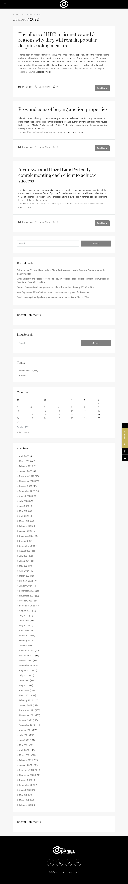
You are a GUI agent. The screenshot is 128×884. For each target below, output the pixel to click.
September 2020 (27, 785)
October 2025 (25, 486)
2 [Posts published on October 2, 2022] (98, 403)
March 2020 (25, 800)
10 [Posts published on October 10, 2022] (18, 411)
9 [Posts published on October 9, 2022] (98, 407)
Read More (102, 88)
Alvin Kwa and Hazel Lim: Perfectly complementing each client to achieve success (57, 175)
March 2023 (25, 635)
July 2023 (24, 615)
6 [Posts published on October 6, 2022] (58, 407)
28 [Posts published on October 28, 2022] (72, 418)
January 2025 (25, 531)
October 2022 (25, 660)
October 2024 (25, 541)
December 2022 (26, 650)
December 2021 (26, 710)
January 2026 (25, 471)
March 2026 (25, 461)
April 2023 (24, 630)
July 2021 (24, 735)
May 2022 (24, 685)
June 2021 (24, 740)
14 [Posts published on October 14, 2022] (72, 411)
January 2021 (25, 765)
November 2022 (27, 655)
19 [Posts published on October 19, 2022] (45, 414)
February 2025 (26, 526)
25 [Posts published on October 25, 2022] (32, 418)
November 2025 (27, 481)
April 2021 (24, 750)
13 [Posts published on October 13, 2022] (58, 411)
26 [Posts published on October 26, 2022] (45, 418)
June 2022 (24, 680)
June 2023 (24, 620)
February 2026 (26, 466)
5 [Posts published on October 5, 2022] (44, 407)
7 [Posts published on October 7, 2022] (71, 407)
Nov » (26, 432)
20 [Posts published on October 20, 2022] (58, 414)
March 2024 (25, 576)
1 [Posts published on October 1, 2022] (84, 403)
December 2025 (26, 476)
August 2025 (25, 496)
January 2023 (25, 645)
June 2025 (24, 506)
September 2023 (27, 605)
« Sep (19, 432)
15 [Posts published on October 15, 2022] (85, 411)
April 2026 (24, 456)
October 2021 (25, 720)
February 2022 (26, 700)
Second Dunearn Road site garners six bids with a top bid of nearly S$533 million (55, 287)
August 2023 (25, 610)
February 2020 (26, 805)
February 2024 (26, 581)
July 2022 (24, 675)
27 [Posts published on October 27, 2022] (58, 418)
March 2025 (25, 521)
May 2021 (24, 745)
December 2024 (26, 536)
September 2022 (27, 665)
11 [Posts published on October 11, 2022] (32, 411)
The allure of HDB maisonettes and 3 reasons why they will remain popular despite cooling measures (57, 40)
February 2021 (26, 760)
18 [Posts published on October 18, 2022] (32, 414)
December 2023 (26, 591)
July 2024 (24, 556)
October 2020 (25, 780)
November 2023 (27, 596)
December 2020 (26, 770)
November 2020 (27, 775)
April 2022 (24, 690)
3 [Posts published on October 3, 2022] (17, 407)
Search (96, 243)
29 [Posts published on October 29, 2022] (85, 418)
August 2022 (25, 670)
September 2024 (27, 546)
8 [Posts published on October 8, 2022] (84, 407)
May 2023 (24, 625)
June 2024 (24, 561)
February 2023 (26, 640)
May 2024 (24, 566)
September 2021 (27, 725)
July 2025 (24, 501)
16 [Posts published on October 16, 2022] (99, 411)
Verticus (23, 375)
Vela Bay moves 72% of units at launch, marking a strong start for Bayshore (53, 292)
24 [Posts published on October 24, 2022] (18, 418)
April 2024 (24, 571)
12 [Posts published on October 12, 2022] (45, 411)
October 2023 (25, 600)
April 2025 (24, 516)
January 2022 (25, 705)
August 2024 (25, 551)
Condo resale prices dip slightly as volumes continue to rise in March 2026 (53, 297)
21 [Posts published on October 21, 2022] (72, 414)
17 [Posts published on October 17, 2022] (18, 414)
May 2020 (24, 795)
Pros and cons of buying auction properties (62, 109)
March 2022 (25, 695)
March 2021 (25, 755)
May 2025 (24, 511)
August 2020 (25, 790)
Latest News (44, 87)
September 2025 (27, 491)
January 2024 (25, 586)
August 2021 (25, 730)
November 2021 (27, 715)
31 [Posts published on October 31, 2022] (18, 422)
